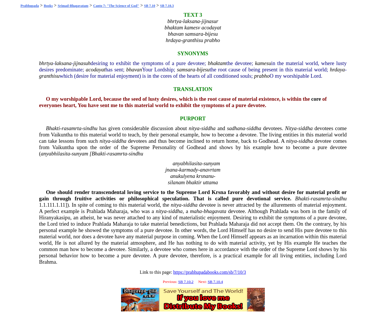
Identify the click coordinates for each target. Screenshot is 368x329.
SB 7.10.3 (167, 6)
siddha (208, 128)
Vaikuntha (62, 135)
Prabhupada (29, 6)
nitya (194, 128)
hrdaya (337, 69)
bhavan (134, 69)
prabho (262, 76)
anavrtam (210, 170)
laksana (63, 63)
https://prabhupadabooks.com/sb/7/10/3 (209, 272)
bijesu (203, 69)
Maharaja (117, 211)
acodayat (95, 69)
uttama (210, 182)
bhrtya (46, 63)
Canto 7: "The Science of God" (116, 6)
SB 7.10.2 (185, 281)
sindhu (90, 128)
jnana (171, 170)
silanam (176, 182)
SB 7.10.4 (215, 281)
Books (48, 6)
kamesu (263, 63)
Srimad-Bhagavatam (73, 6)
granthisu (49, 76)
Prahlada (96, 211)
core (316, 99)
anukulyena (182, 176)
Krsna (219, 192)
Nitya (290, 128)
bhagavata (215, 211)
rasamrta (71, 128)
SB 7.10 (149, 6)
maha (196, 211)
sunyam (80, 154)
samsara (186, 69)
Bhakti (53, 128)
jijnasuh (82, 63)
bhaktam (217, 63)
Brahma (47, 262)
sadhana (236, 128)
